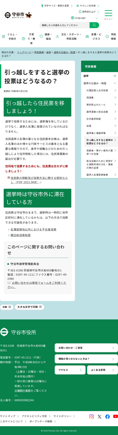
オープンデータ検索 (41, 421)
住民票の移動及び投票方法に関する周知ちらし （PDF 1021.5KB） (39, 180)
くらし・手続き (10, 36)
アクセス (63, 369)
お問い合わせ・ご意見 (71, 347)
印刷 (5, 306)
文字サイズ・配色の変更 (56, 5)
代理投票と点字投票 (97, 86)
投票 (89, 122)
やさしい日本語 (88, 5)
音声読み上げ (89, 11)
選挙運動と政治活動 (97, 108)
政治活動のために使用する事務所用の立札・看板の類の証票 (100, 161)
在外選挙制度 (94, 115)
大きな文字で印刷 (27, 307)
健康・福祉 (45, 36)
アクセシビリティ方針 (34, 416)
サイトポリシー (62, 416)
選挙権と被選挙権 (96, 129)
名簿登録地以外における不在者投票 (33, 229)
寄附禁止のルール (96, 101)
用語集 (90, 94)
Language (80, 17)
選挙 (48, 52)
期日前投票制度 (21, 235)
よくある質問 (98, 369)
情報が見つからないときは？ (74, 358)
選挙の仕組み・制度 (64, 52)
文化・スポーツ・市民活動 (69, 36)
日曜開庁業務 (22, 390)
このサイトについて (11, 421)
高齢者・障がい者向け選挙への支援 (100, 148)
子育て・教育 (28, 38)
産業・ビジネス (93, 36)
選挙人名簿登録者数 (97, 171)
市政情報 (110, 36)
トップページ (24, 52)
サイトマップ (7, 416)
